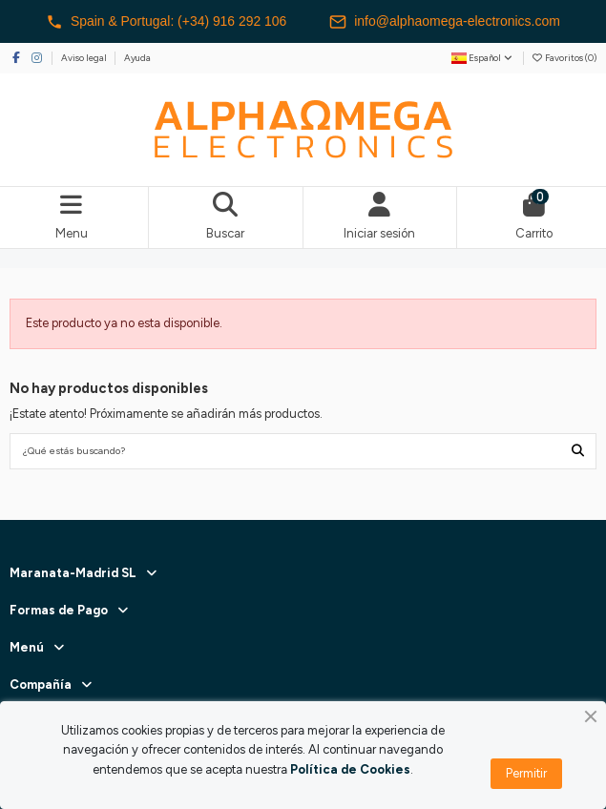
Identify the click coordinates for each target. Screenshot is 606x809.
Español (482, 57)
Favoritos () (564, 57)
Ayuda (137, 57)
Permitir (526, 773)
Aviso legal (85, 57)
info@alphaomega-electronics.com (445, 22)
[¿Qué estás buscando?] (577, 451)
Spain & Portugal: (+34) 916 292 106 (166, 22)
